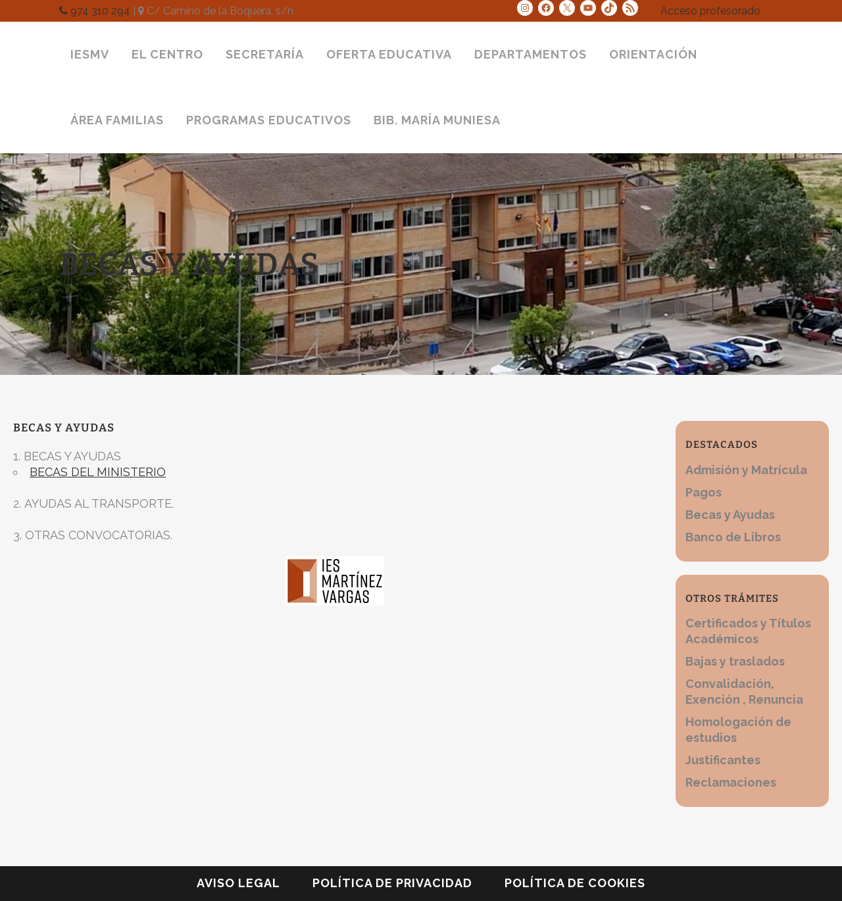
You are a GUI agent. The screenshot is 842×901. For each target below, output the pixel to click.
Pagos (703, 492)
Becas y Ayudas (730, 515)
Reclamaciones (730, 782)
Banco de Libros (733, 537)
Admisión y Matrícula (746, 470)
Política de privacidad (392, 883)
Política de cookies (575, 883)
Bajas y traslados (735, 661)
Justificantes (722, 760)
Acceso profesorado (710, 11)
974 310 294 (94, 11)
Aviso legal (238, 883)
